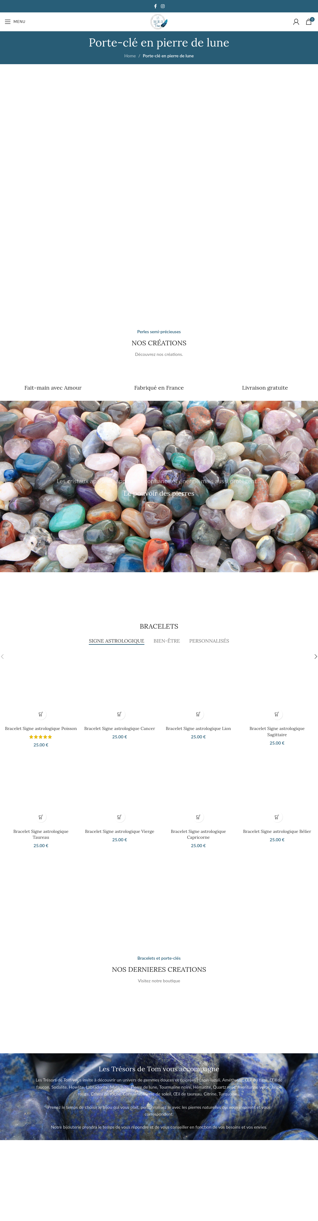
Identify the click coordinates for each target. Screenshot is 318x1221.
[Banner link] (80, 148)
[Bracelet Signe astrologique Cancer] (120, 686)
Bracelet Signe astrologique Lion (198, 728)
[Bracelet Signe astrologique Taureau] (41, 789)
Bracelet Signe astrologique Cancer (119, 728)
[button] (40, 714)
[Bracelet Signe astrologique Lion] (198, 686)
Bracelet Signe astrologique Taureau (41, 834)
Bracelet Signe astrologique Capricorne (198, 834)
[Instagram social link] (162, 6)
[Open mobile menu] (15, 21)
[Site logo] (159, 21)
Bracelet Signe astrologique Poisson (41, 728)
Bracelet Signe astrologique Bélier (277, 831)
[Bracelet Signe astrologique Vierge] (120, 789)
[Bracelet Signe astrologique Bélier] (277, 789)
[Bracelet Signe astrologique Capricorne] (198, 789)
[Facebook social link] (155, 6)
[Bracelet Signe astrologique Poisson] (41, 686)
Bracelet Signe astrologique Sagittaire (277, 731)
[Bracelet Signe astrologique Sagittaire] (277, 686)
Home (130, 55)
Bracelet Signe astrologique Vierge (119, 831)
